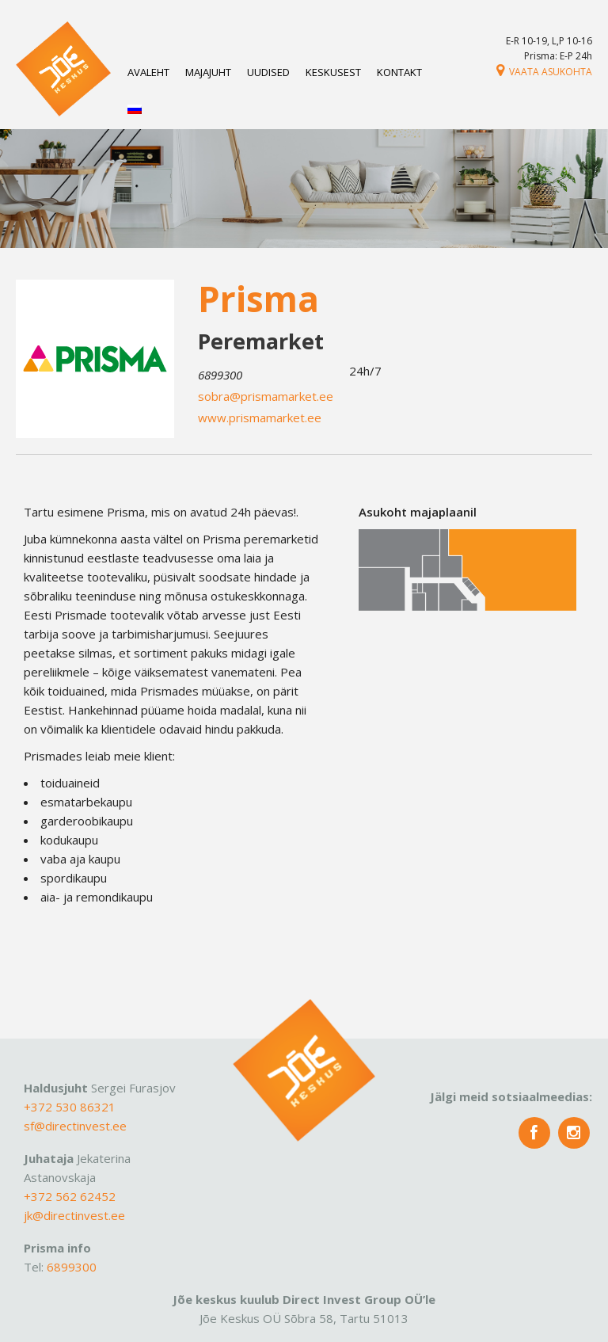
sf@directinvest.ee (75, 1126)
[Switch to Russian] (135, 110)
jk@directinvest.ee (74, 1215)
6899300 (72, 1267)
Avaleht (148, 72)
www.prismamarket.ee (259, 417)
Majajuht (208, 72)
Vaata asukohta (544, 71)
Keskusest (333, 72)
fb (534, 1133)
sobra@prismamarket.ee (265, 396)
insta (574, 1133)
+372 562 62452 (70, 1196)
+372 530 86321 (70, 1107)
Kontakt (399, 72)
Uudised (268, 72)
